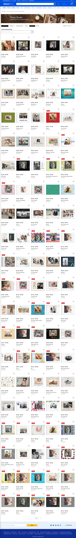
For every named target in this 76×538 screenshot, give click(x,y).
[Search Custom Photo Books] (16, 31)
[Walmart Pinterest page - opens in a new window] (55, 525)
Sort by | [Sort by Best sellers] (65, 25)
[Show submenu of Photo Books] (52, 7)
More (72, 7)
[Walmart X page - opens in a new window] (53, 525)
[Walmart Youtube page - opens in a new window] (58, 525)
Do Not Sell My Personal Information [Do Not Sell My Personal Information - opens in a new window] (52, 533)
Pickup (18, 7)
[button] (8, 37)
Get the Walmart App (7, 533)
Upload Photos (31, 0)
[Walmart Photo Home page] (8, 4)
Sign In (72, 0)
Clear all (37, 25)
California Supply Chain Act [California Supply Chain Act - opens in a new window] (39, 533)
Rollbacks (4, 7)
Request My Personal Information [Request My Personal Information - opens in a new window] (66, 533)
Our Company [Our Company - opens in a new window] (24, 532)
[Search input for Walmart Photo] (35, 4)
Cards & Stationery (27, 7)
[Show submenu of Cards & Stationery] (30, 7)
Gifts (54, 7)
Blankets (44, 7)
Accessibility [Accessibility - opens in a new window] (61, 532)
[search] (32, 31)
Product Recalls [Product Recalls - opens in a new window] (55, 532)
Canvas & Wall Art (39, 7)
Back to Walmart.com (6, 0)
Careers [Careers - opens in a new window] (19, 532)
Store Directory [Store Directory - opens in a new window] (13, 532)
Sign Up (32, 525)
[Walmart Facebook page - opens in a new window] (51, 525)
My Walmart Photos (25, 0)
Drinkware (63, 7)
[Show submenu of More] (73, 7)
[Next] (41, 518)
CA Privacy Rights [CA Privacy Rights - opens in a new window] (30, 533)
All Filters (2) (5, 26)
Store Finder (14, 0)
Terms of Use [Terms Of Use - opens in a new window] (15, 533)
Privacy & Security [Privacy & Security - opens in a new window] (22, 533)
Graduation (13, 7)
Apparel (58, 7)
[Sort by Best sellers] (71, 26)
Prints (21, 7)
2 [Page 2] (38, 518)
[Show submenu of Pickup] (19, 7)
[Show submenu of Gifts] (55, 7)
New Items (8, 7)
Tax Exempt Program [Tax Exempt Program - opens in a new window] (67, 532)
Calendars (68, 7)
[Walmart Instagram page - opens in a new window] (60, 525)
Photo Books (50, 7)
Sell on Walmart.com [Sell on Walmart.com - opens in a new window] (32, 532)
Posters (33, 7)
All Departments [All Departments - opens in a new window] (7, 532)
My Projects (19, 0)
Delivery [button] (12, 25)
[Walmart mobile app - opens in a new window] (68, 525)
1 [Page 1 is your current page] (36, 518)
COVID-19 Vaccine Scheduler (45, 532)
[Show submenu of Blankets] (46, 7)
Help (38, 532)
